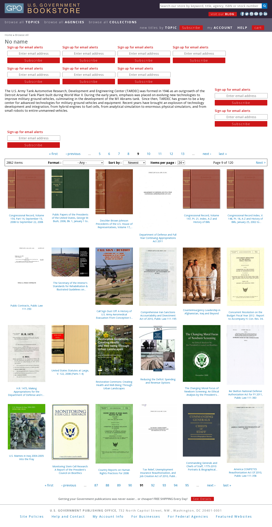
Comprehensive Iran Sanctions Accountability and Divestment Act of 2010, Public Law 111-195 (158, 315)
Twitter (247, 14)
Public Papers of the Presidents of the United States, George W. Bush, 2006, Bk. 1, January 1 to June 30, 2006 (70, 218)
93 (164, 485)
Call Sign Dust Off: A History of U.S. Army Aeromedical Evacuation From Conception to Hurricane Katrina (114, 314)
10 (148, 154)
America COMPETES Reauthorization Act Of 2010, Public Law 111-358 (245, 472)
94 (175, 485)
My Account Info (108, 516)
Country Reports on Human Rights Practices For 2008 (114, 471)
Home (8, 35)
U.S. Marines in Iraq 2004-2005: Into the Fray (26, 457)
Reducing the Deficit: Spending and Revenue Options (158, 381)
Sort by (114, 162)
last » (223, 154)
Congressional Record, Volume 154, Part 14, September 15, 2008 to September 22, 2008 (26, 219)
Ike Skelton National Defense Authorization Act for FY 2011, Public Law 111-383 (245, 394)
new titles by (173, 28)
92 (153, 485)
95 (187, 485)
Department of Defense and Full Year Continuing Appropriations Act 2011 (157, 238)
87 (96, 485)
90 (130, 485)
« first (53, 154)
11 (160, 154)
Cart (258, 28)
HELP (242, 28)
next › (207, 154)
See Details (202, 499)
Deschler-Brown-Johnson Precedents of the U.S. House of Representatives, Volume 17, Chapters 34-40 (114, 224)
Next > (261, 162)
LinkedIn (265, 14)
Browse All (22, 22)
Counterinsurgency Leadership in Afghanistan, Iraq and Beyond (201, 311)
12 (171, 154)
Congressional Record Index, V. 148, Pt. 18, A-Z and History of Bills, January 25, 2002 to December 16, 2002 (245, 219)
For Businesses (145, 516)
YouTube (256, 14)
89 (119, 485)
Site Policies (32, 516)
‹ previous (73, 154)
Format (54, 162)
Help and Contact (68, 516)
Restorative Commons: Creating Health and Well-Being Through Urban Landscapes (114, 385)
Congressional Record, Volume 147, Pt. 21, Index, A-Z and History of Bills (201, 219)
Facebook (242, 14)
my (220, 28)
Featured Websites (234, 516)
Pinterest (261, 14)
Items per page (162, 162)
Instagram (251, 14)
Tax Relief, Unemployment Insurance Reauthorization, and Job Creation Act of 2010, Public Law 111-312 (158, 473)
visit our (223, 14)
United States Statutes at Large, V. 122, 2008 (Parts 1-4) (70, 372)
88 (107, 485)
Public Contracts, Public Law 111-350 (26, 307)
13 (182, 154)
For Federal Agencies (188, 516)
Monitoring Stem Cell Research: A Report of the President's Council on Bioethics (70, 470)
